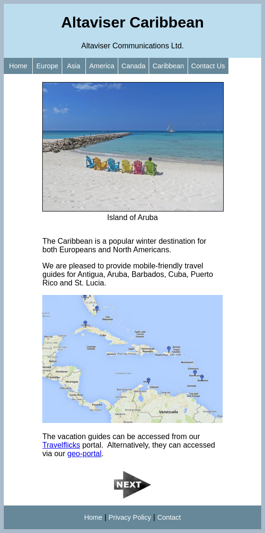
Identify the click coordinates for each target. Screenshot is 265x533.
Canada (133, 66)
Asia (74, 66)
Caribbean (168, 66)
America (101, 66)
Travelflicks (61, 445)
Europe (47, 66)
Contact (169, 517)
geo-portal (84, 454)
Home (18, 66)
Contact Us (208, 66)
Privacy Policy (130, 517)
